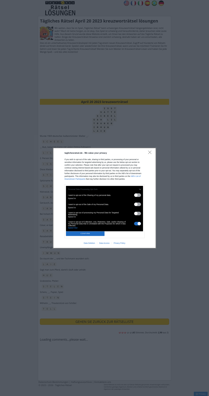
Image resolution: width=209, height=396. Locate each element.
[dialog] (104, 198)
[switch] (137, 195)
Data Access (104, 243)
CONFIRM (85, 233)
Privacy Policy (119, 243)
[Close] (150, 153)
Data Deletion (89, 243)
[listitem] (104, 189)
